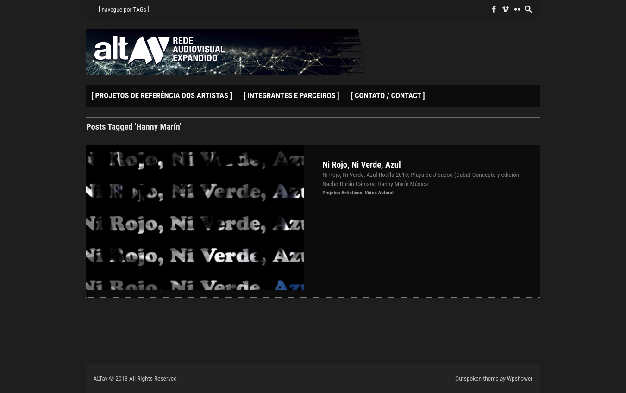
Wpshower (520, 378)
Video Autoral (379, 192)
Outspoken (468, 378)
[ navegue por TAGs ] (124, 9)
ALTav (101, 378)
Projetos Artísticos (342, 192)
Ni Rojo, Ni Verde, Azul (361, 165)
